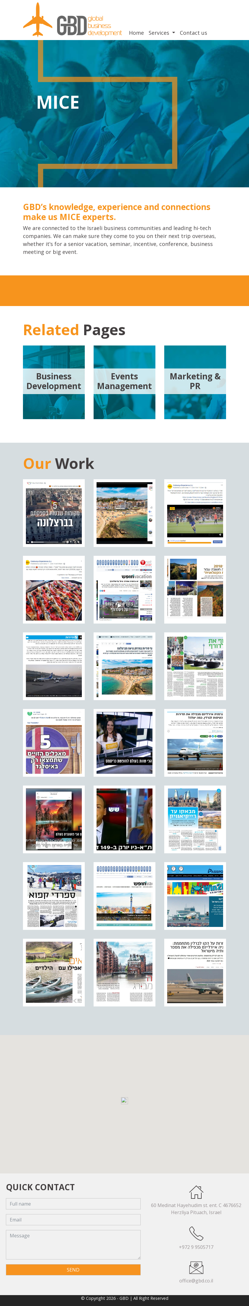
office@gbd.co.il (196, 1280)
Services (160, 32)
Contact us (193, 32)
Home (136, 32)
